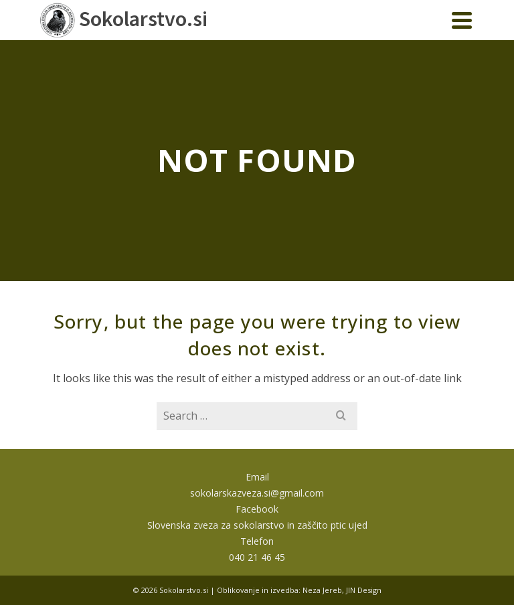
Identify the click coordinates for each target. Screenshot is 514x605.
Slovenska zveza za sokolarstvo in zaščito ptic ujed (257, 525)
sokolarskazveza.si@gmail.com (257, 493)
